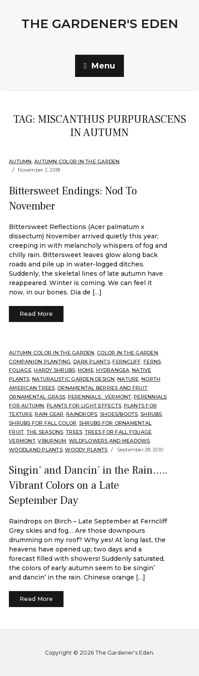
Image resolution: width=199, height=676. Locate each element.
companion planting (40, 361)
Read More (36, 313)
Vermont (22, 441)
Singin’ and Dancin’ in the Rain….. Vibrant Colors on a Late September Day (88, 485)
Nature (128, 379)
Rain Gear (49, 414)
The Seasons (45, 432)
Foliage (20, 370)
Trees (74, 432)
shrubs (151, 414)
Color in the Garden (127, 353)
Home (86, 370)
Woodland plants (36, 450)
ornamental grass (37, 397)
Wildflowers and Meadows (109, 441)
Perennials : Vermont (99, 397)
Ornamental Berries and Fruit (102, 388)
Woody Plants (86, 450)
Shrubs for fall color (42, 423)
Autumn (20, 161)
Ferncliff (126, 361)
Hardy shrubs (54, 370)
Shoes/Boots (119, 414)
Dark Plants (91, 361)
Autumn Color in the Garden (77, 161)
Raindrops (81, 414)
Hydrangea (112, 370)
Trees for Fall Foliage (118, 432)
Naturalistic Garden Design (73, 379)
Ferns (152, 361)
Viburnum (52, 441)
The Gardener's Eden (99, 23)
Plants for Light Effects (84, 405)
